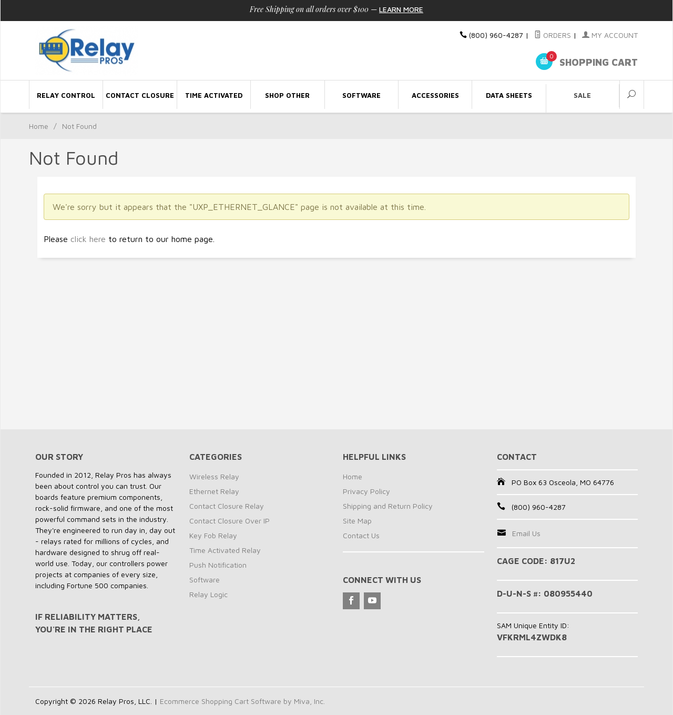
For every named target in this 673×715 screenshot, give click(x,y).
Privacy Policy (366, 491)
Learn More (401, 9)
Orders (552, 35)
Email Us (526, 533)
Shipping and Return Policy (388, 505)
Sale (582, 95)
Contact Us (361, 535)
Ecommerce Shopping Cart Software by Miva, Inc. (242, 701)
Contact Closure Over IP (229, 520)
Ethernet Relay (214, 491)
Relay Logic (208, 594)
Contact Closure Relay (226, 505)
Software (204, 579)
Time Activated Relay (225, 550)
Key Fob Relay (213, 535)
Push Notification (218, 564)
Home (38, 126)
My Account (610, 35)
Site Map (357, 520)
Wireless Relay (214, 476)
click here (88, 239)
